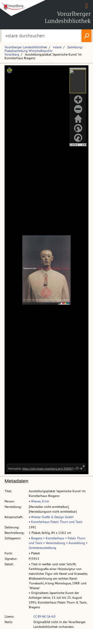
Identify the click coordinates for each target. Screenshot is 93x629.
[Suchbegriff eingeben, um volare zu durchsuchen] (41, 35)
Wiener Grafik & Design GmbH (52, 517)
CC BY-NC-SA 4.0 (44, 616)
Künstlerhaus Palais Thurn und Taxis (56, 522)
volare (57, 47)
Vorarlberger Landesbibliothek (26, 47)
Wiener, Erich (40, 501)
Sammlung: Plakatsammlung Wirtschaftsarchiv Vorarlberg (43, 50)
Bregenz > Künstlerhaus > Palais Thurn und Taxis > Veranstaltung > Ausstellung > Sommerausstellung (58, 543)
